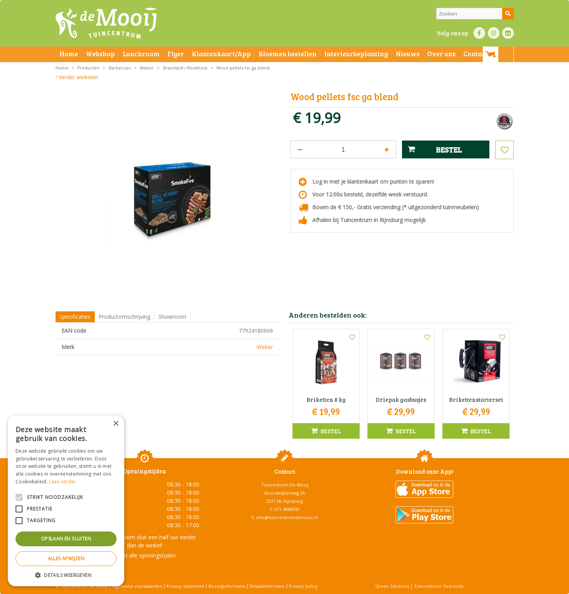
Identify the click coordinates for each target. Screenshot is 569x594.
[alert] (66, 500)
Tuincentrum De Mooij (284, 485)
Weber (265, 347)
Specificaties (74, 316)
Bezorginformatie (227, 586)
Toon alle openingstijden (145, 555)
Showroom (172, 316)
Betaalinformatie (267, 586)
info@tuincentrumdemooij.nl (287, 517)
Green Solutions (392, 586)
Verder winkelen (78, 77)
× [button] (115, 424)
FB (479, 33)
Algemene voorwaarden (137, 586)
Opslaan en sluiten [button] (66, 538)
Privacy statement (185, 586)
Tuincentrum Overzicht (438, 586)
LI (508, 33)
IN (493, 33)
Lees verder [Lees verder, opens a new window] (62, 481)
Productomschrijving (124, 316)
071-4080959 (287, 509)
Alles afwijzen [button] (66, 558)
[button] (66, 574)
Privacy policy (303, 586)
